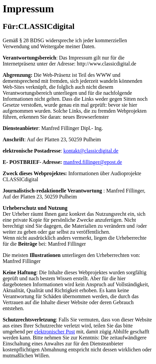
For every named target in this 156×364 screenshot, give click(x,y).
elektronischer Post (54, 331)
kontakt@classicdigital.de (91, 151)
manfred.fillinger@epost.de (92, 162)
